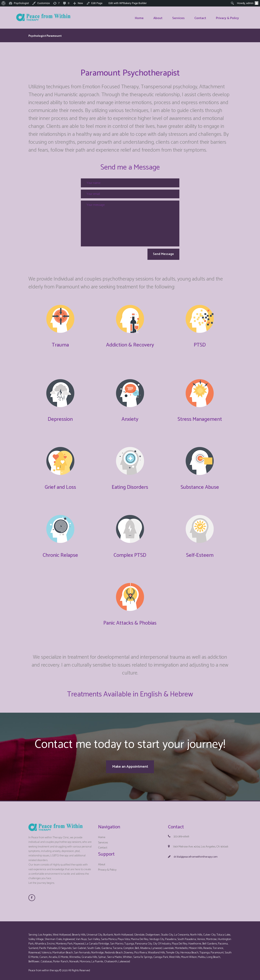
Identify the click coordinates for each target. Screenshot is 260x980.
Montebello (181, 945)
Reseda (207, 945)
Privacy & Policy (107, 867)
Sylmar (102, 954)
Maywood (79, 941)
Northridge (97, 950)
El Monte (63, 954)
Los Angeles (45, 932)
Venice (201, 936)
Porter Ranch (60, 959)
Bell (137, 945)
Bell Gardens (209, 941)
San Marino (116, 941)
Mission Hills (195, 945)
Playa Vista (124, 936)
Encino (51, 941)
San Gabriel (79, 945)
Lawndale (168, 945)
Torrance (218, 945)
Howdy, (247, 3)
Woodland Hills (156, 950)
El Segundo (65, 945)
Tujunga (129, 941)
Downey (128, 950)
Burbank (108, 932)
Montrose (211, 936)
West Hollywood (62, 932)
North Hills (196, 932)
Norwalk (74, 959)
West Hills (174, 954)
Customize (43, 3)
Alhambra (40, 941)
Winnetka (74, 954)
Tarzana (117, 945)
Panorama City (143, 941)
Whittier (127, 954)
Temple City (172, 950)
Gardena (106, 945)
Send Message (159, 255)
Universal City (94, 932)
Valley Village (36, 936)
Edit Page (97, 3)
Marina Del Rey (139, 936)
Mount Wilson (189, 954)
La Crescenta (181, 932)
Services (103, 840)
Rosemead (34, 950)
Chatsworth (110, 959)
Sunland (33, 945)
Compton (128, 945)
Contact (102, 845)
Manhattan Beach (62, 950)
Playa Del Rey (179, 941)
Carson (43, 954)
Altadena (145, 945)
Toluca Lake (223, 932)
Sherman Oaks (53, 936)
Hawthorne (194, 941)
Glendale (139, 932)
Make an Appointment (130, 765)
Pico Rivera (140, 950)
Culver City (209, 932)
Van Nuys (81, 936)
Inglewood (69, 936)
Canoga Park (160, 954)
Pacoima (223, 941)
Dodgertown (153, 932)
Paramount (217, 950)
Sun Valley (94, 936)
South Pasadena (186, 936)
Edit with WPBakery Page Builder (127, 3)
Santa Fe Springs (142, 954)
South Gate (93, 945)
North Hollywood (123, 932)
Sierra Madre (114, 954)
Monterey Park (64, 941)
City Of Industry (162, 941)
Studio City (167, 932)
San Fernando (82, 950)
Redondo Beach (114, 950)
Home (101, 834)
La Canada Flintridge (97, 941)
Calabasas (46, 959)
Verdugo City (156, 936)
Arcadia (53, 954)
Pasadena (170, 936)
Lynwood (156, 945)
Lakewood (124, 959)
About (101, 862)
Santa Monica (109, 936)
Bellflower (34, 959)
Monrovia (85, 959)
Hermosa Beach (189, 950)
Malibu (202, 954)
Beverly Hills (79, 932)
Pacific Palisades (48, 945)
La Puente (97, 959)
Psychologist (21, 3)
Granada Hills (89, 954)
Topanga (204, 950)
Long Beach (213, 954)
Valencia (46, 950)
